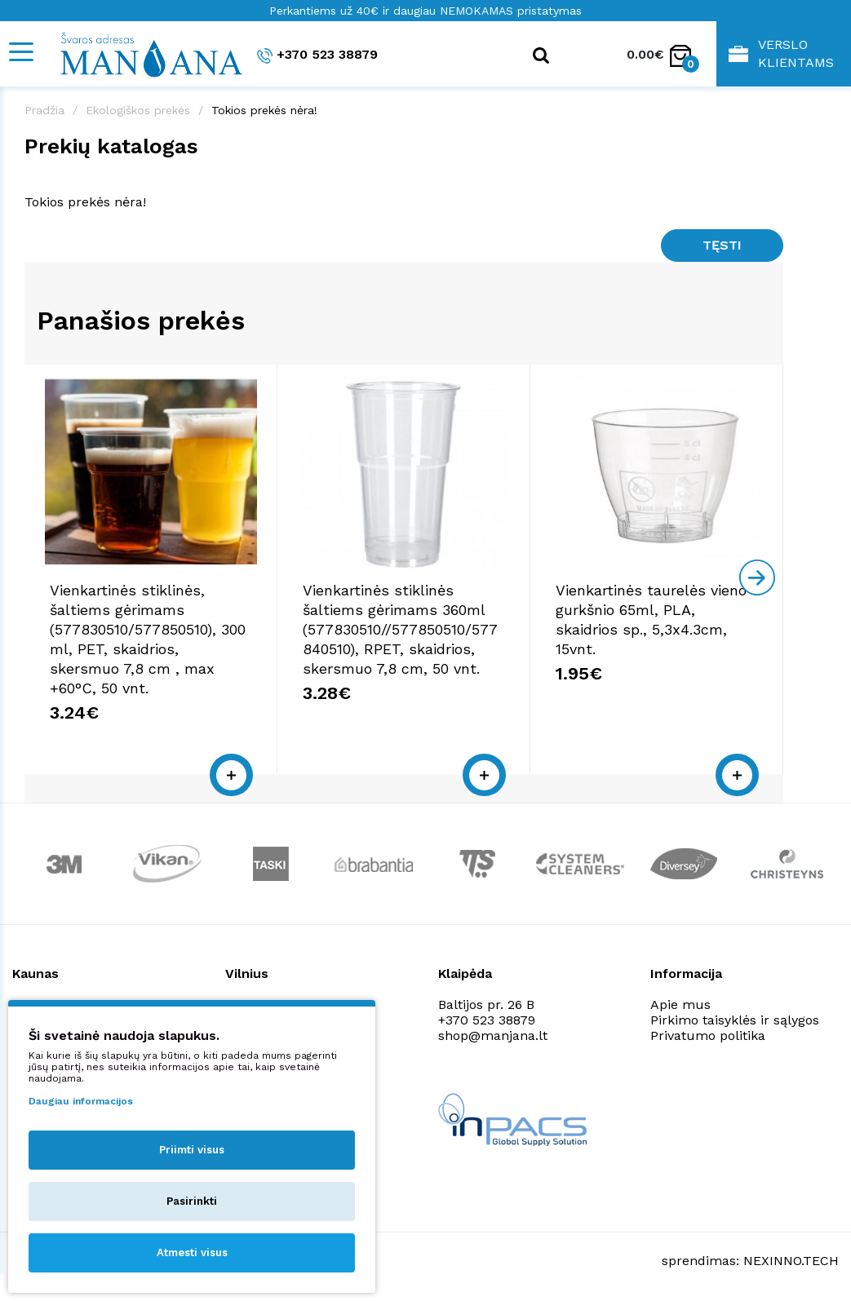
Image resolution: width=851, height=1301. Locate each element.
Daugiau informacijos (81, 1101)
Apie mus (680, 1004)
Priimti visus (191, 1150)
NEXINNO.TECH (791, 1260)
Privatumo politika (707, 1035)
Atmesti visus (192, 1252)
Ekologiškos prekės (138, 110)
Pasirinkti (191, 1201)
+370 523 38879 (317, 55)
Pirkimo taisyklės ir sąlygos (734, 1020)
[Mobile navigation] (20, 52)
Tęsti (722, 245)
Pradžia (44, 110)
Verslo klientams (781, 53)
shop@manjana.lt (492, 1035)
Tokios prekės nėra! (264, 110)
